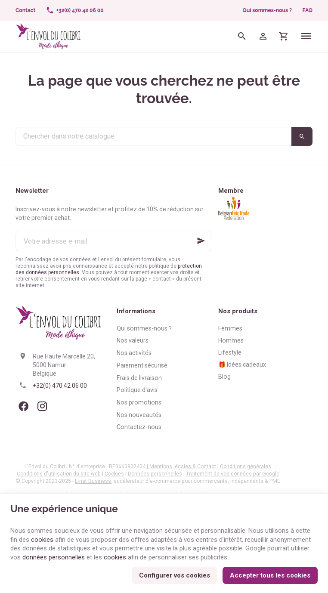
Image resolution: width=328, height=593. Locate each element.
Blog (224, 376)
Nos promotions (139, 402)
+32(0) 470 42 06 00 (60, 385)
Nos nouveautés (139, 414)
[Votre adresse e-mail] (113, 241)
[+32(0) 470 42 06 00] (75, 10)
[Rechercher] (242, 36)
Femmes (230, 328)
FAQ (308, 10)
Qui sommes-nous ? (267, 10)
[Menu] (306, 36)
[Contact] (25, 10)
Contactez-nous (139, 426)
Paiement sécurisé (142, 365)
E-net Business (93, 481)
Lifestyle (229, 352)
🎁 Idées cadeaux (242, 364)
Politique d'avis (137, 389)
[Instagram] (42, 406)
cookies (42, 538)
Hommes (231, 340)
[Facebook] (23, 406)
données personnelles (53, 556)
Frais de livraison (139, 377)
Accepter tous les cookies (270, 574)
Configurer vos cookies (174, 574)
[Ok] (201, 241)
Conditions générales (245, 466)
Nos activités (134, 352)
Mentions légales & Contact (182, 466)
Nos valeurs (133, 340)
